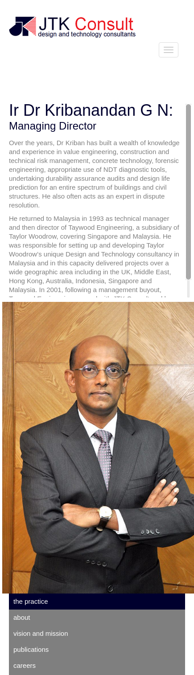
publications (31, 649)
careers (24, 665)
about (21, 617)
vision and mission (40, 633)
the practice (30, 601)
